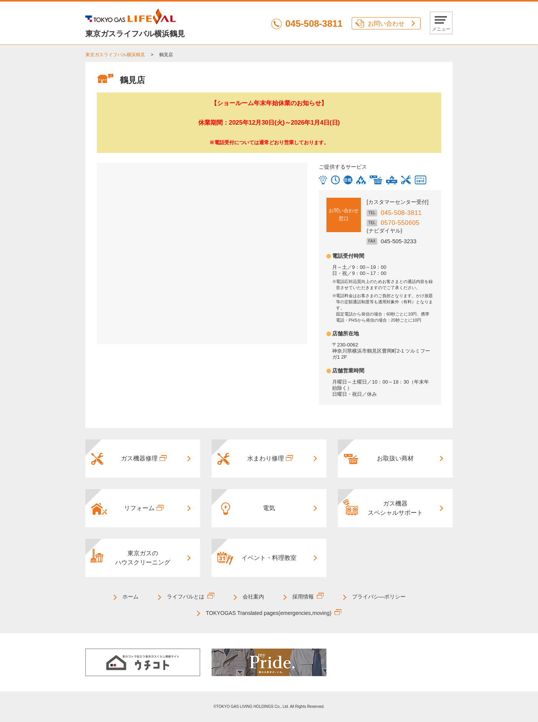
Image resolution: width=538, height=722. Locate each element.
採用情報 (303, 597)
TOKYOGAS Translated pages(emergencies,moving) (268, 613)
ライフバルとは (185, 597)
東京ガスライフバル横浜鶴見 (115, 54)
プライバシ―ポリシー (379, 597)
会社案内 (253, 597)
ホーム (130, 597)
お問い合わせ (386, 23)
